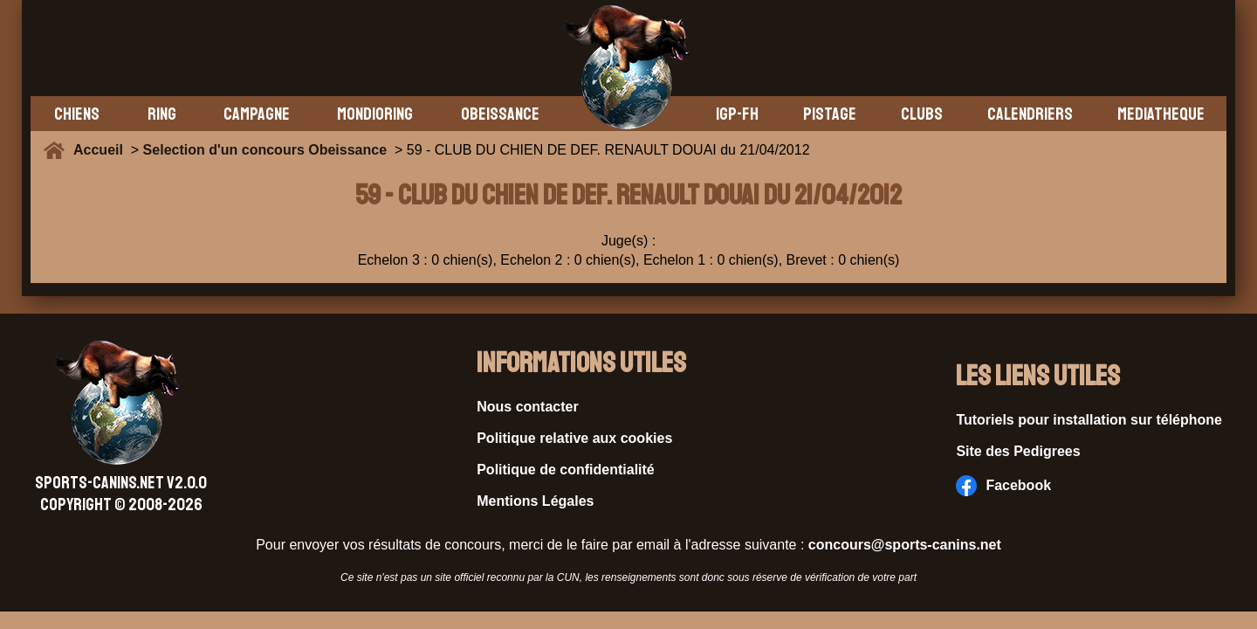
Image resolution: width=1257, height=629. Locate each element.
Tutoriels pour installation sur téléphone (1089, 419)
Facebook (1003, 485)
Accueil (102, 149)
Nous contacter (527, 406)
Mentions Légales (535, 501)
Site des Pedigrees (1018, 451)
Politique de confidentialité (566, 469)
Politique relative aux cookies (574, 438)
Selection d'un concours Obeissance (265, 149)
